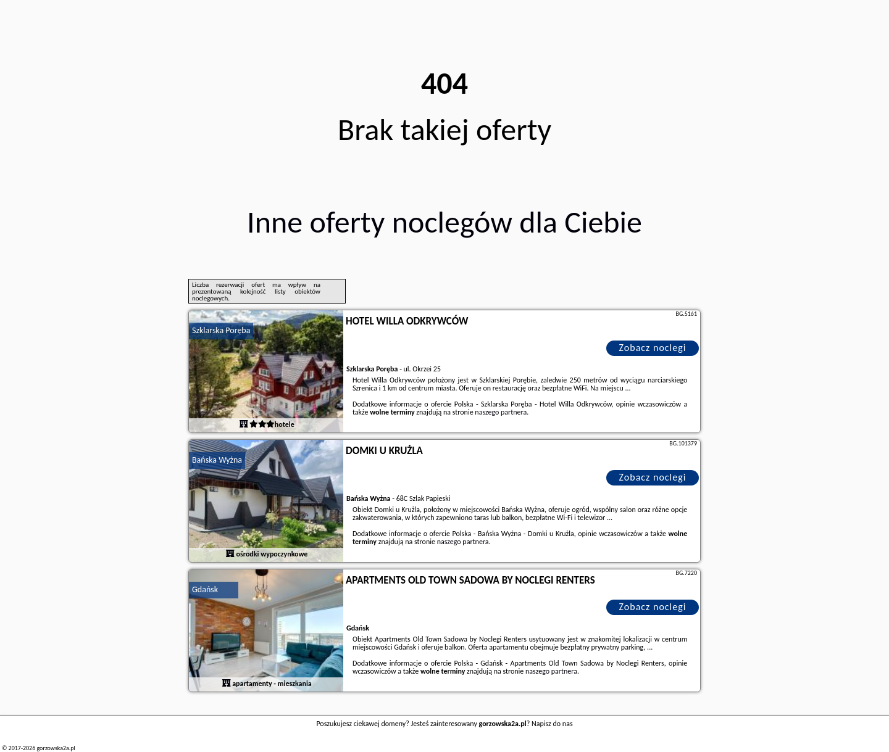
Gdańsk (205, 589)
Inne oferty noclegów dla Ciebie (444, 222)
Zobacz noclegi (653, 347)
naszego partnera (501, 412)
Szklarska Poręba (221, 330)
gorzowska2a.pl (55, 748)
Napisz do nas (552, 723)
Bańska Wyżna (217, 460)
